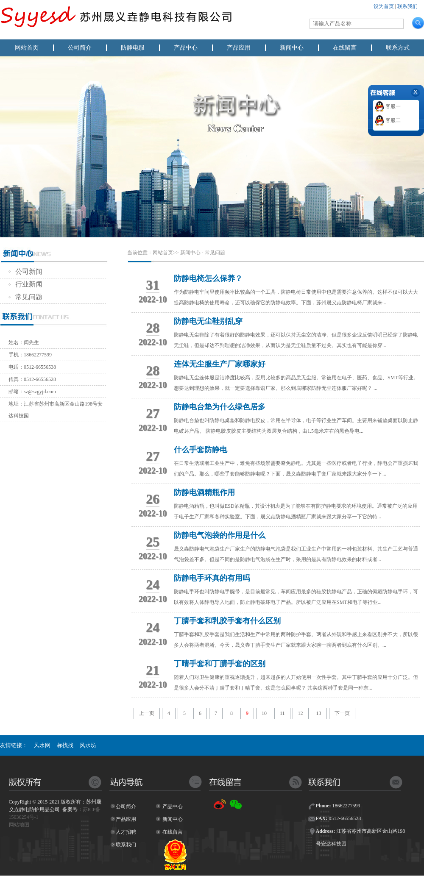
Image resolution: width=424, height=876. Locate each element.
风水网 (42, 745)
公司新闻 (25, 271)
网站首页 (27, 47)
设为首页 (384, 6)
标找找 (65, 745)
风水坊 (88, 745)
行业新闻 (25, 284)
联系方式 (398, 47)
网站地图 (19, 825)
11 (282, 713)
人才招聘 (126, 832)
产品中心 (186, 47)
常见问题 (25, 296)
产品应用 (239, 47)
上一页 (146, 713)
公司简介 (80, 47)
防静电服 (133, 47)
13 (318, 713)
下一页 (342, 713)
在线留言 (345, 47)
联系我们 (407, 6)
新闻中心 (292, 47)
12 (300, 713)
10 (264, 713)
